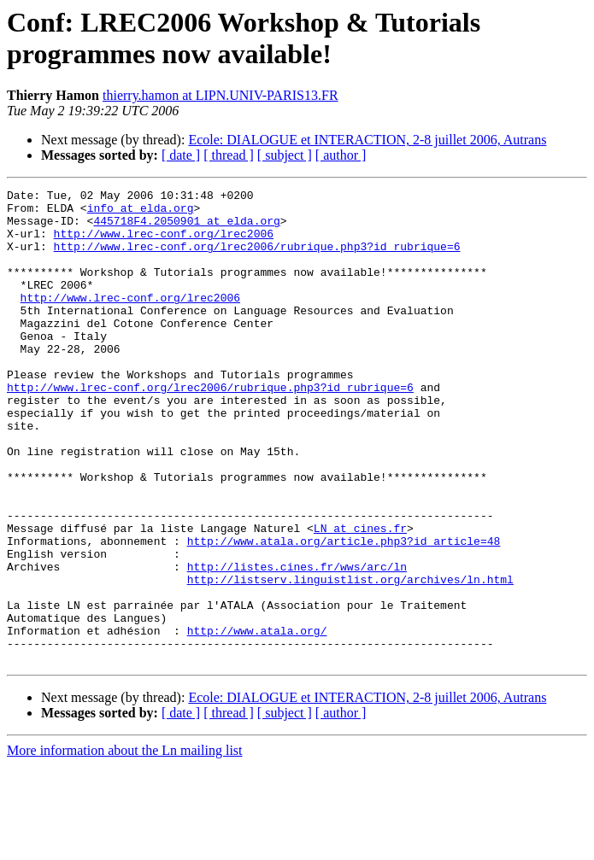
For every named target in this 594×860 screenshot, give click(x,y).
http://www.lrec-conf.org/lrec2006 (163, 243)
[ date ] (181, 155)
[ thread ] (228, 155)
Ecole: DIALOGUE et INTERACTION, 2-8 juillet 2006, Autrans (367, 139)
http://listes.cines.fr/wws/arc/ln (297, 643)
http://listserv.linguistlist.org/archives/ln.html (350, 658)
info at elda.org (140, 212)
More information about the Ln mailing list (125, 845)
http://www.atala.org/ (257, 720)
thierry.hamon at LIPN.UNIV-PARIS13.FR (220, 95)
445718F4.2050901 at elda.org (186, 228)
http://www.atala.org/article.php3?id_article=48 (344, 612)
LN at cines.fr (360, 597)
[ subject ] (284, 155)
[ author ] (341, 155)
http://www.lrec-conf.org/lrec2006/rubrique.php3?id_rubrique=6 (257, 258)
